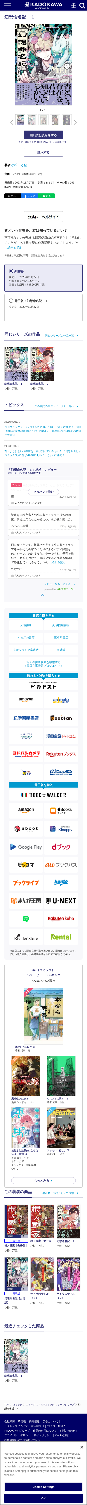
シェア (31, 196)
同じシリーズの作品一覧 (59, 335)
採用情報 (34, 1387)
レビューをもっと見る (57, 584)
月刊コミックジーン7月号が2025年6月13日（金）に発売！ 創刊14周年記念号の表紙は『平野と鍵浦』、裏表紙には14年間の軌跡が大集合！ (43, 431)
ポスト (14, 196)
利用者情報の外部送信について (22, 1405)
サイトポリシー (43, 1400)
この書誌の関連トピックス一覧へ (54, 406)
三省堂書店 (61, 637)
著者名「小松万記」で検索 (58, 1193)
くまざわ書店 (26, 637)
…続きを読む (13, 247)
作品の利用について (45, 1396)
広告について (50, 1387)
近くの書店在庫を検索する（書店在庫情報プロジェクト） (43, 664)
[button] (74, 122)
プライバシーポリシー (17, 1400)
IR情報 (22, 1387)
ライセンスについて (16, 1391)
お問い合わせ (67, 1396)
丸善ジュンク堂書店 (26, 649)
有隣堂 (61, 649)
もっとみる (41, 1180)
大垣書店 (26, 625)
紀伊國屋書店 (61, 625)
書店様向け (37, 1391)
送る (48, 196)
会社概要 (9, 1387)
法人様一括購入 (56, 1391)
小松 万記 (19, 165)
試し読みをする (43, 135)
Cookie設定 (62, 1400)
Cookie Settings (43, 1491)
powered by (60, 589)
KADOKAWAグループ (17, 1396)
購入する (43, 152)
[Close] (82, 1451)
